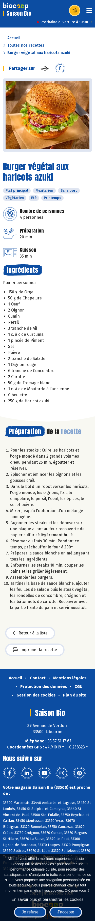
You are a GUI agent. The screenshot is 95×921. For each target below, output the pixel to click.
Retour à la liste (30, 633)
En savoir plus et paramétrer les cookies (47, 899)
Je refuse (30, 912)
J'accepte (65, 912)
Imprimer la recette (35, 649)
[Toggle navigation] (89, 12)
